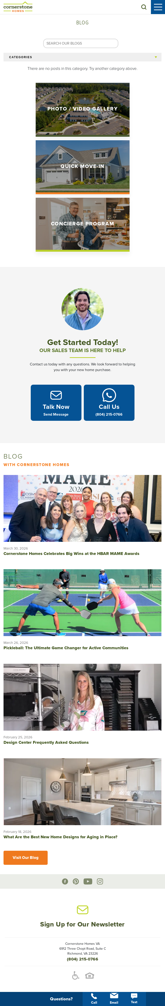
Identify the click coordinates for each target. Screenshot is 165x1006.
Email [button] (114, 999)
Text (134, 998)
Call (94, 999)
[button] (144, 7)
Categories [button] (20, 57)
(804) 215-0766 (82, 959)
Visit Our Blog (25, 857)
